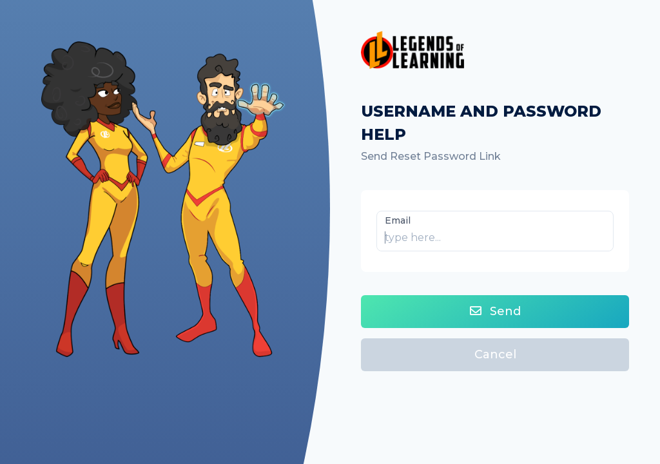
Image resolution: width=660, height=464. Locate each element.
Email (398, 220)
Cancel (495, 354)
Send (495, 311)
